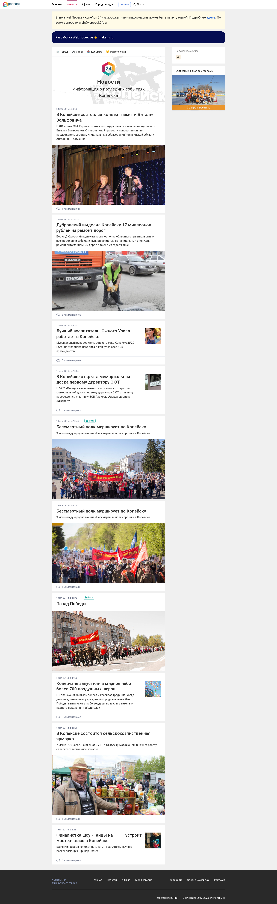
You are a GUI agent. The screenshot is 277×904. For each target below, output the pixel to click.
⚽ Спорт (77, 51)
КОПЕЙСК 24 (68, 878)
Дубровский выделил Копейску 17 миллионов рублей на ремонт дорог (103, 227)
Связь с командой (198, 880)
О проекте (176, 880)
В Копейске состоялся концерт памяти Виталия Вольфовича (105, 117)
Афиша (86, 4)
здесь (211, 17)
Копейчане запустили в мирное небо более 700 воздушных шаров (93, 686)
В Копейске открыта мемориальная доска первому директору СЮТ (93, 379)
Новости (72, 4)
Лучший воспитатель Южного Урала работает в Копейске (93, 334)
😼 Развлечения (116, 51)
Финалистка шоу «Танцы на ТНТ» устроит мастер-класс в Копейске (99, 838)
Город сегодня (104, 4)
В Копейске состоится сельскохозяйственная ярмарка (103, 736)
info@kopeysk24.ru (167, 897)
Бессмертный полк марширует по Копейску (101, 426)
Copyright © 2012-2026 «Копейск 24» (204, 897)
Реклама (219, 880)
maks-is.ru (106, 37)
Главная (57, 4)
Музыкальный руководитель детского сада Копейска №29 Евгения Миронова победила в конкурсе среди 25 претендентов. (95, 347)
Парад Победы (71, 603)
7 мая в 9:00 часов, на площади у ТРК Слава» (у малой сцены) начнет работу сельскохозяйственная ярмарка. (106, 747)
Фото (90, 421)
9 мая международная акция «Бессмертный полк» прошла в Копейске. (103, 433)
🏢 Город (62, 51)
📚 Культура (94, 51)
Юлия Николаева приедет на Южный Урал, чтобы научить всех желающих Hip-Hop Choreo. (94, 849)
